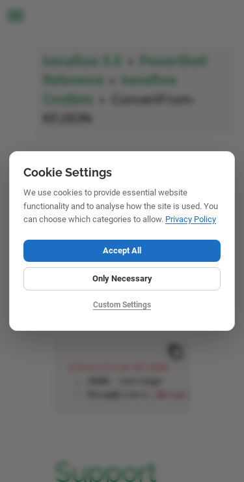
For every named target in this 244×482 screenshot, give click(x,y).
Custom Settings (122, 304)
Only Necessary (122, 278)
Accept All (122, 250)
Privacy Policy (190, 219)
